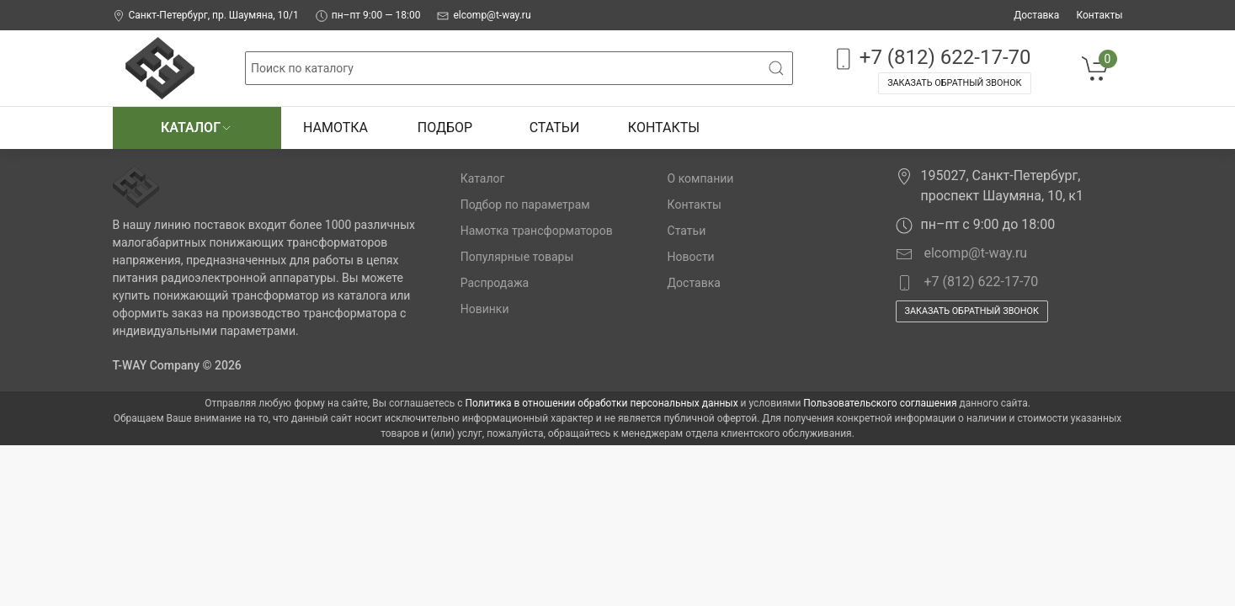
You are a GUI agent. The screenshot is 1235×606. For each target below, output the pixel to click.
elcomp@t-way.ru (483, 15)
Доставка (1036, 15)
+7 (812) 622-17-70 (931, 58)
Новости (691, 256)
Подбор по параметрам (525, 204)
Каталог (196, 128)
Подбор (445, 128)
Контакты (1099, 15)
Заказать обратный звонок (954, 82)
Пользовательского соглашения (879, 403)
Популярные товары (517, 256)
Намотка (335, 128)
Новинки (484, 309)
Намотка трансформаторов (536, 230)
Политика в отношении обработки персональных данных (602, 403)
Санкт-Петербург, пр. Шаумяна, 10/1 (206, 15)
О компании (701, 178)
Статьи (555, 128)
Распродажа (495, 283)
